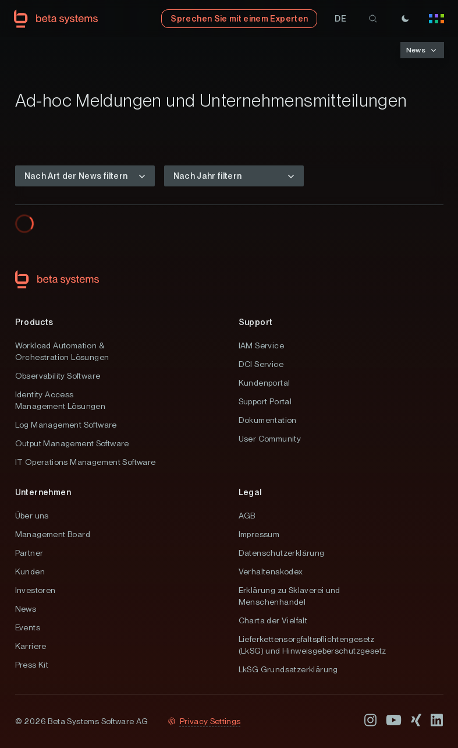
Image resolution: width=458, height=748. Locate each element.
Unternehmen (43, 492)
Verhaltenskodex (271, 571)
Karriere (31, 646)
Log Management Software (66, 424)
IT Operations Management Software (85, 462)
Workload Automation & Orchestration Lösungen (62, 351)
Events (27, 627)
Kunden (30, 571)
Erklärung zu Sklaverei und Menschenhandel (289, 595)
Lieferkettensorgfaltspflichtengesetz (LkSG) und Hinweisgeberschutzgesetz (312, 644)
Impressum (259, 534)
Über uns (32, 515)
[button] (340, 18)
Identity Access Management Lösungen (60, 400)
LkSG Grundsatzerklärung (288, 669)
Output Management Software (72, 443)
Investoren (35, 590)
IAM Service (261, 345)
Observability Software (58, 375)
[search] (373, 18)
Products (34, 322)
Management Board (52, 534)
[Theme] (405, 18)
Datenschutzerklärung (282, 553)
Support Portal (265, 401)
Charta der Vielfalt (273, 620)
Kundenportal (264, 382)
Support (256, 322)
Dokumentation (268, 420)
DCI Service (261, 364)
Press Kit (32, 664)
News (26, 608)
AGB (247, 515)
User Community (270, 438)
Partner (29, 553)
